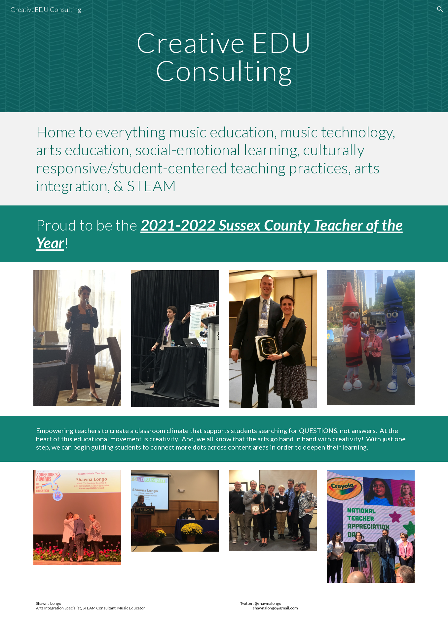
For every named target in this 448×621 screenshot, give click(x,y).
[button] (440, 9)
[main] (224, 56)
